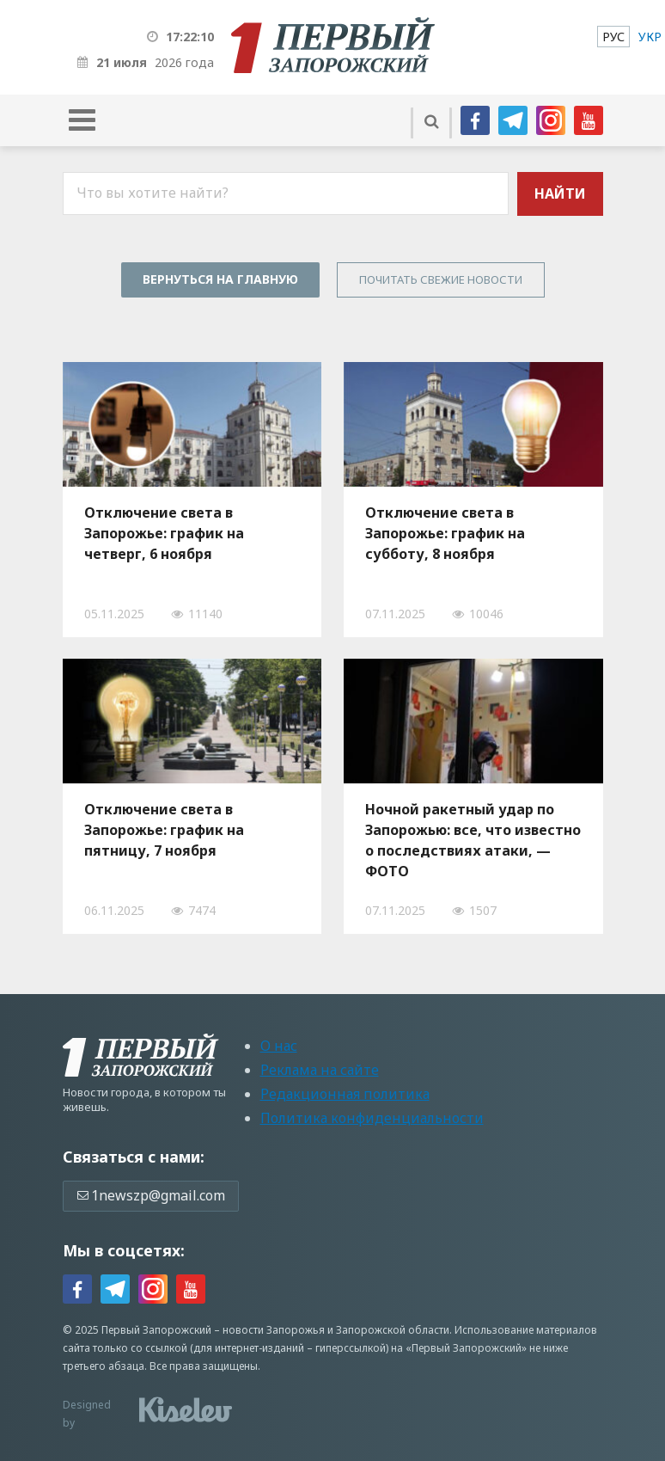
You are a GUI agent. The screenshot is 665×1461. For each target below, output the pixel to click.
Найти (560, 193)
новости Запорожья (274, 1330)
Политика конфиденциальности (372, 1117)
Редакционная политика (345, 1093)
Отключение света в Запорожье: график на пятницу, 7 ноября (164, 830)
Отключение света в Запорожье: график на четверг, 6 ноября (164, 533)
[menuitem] (613, 36)
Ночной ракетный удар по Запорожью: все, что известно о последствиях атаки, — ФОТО (473, 840)
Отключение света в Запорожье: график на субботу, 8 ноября (445, 533)
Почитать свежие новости (440, 279)
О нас (278, 1045)
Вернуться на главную (220, 279)
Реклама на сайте (319, 1069)
